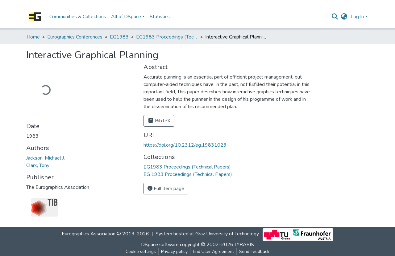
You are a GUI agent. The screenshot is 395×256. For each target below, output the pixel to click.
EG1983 (119, 37)
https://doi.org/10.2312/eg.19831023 (185, 145)
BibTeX (159, 120)
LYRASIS (244, 244)
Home (33, 37)
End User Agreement (213, 251)
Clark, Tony (37, 165)
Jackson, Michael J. (45, 158)
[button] (344, 16)
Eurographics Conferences (74, 37)
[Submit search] (335, 17)
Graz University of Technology (227, 234)
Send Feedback (254, 251)
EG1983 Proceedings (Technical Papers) (167, 37)
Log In (357, 16)
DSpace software (160, 244)
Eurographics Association (88, 234)
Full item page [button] (166, 188)
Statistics (160, 16)
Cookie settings (141, 251)
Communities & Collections (77, 16)
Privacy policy (174, 251)
